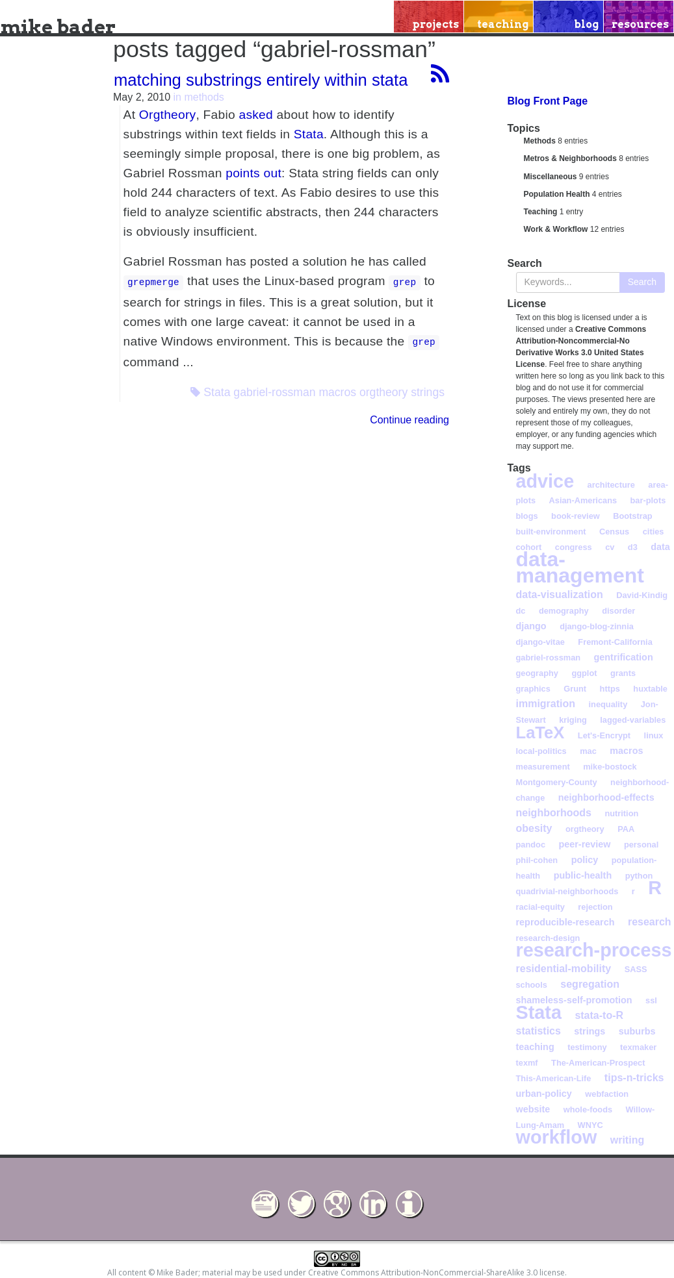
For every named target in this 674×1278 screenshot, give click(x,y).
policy (585, 860)
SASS (636, 969)
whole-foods (588, 1109)
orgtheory (383, 392)
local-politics (541, 751)
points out (253, 173)
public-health (583, 875)
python (639, 876)
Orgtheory (167, 114)
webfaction (607, 1094)
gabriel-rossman (274, 392)
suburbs (637, 1031)
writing (627, 1140)
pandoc (531, 844)
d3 (633, 547)
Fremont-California (615, 642)
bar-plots (648, 500)
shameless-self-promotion (574, 1000)
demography (564, 611)
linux (654, 735)
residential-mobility (564, 968)
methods (204, 97)
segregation (589, 984)
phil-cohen (537, 860)
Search (642, 282)
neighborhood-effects (606, 797)
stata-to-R (599, 1015)
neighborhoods (553, 812)
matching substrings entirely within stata (261, 80)
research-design (548, 938)
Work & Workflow (556, 229)
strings (428, 392)
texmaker (638, 1047)
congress (573, 547)
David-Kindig (642, 595)
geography (537, 673)
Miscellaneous (550, 176)
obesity (534, 828)
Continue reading (409, 419)
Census (614, 531)
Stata (309, 134)
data (660, 547)
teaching (535, 1047)
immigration (546, 703)
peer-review (584, 844)
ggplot (584, 673)
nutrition (621, 813)
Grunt (575, 689)
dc (521, 611)
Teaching (541, 211)
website (533, 1109)
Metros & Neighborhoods (570, 158)
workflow (556, 1137)
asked (255, 114)
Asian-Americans (583, 500)
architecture (611, 485)
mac (588, 751)
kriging (573, 720)
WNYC (590, 1125)
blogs (527, 516)
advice (545, 481)
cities (653, 531)
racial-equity (540, 907)
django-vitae (540, 642)
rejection (595, 907)
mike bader (58, 26)
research (649, 921)
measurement (543, 766)
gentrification (623, 657)
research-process (594, 950)
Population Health (557, 194)
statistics (538, 1030)
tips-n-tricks (634, 1077)
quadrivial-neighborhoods (567, 891)
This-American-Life (553, 1078)
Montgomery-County (556, 782)
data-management (580, 567)
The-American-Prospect (598, 1063)
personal (641, 844)
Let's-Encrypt (604, 735)
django (531, 626)
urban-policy (544, 1093)
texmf (527, 1063)
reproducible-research (565, 922)
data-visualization (559, 594)
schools (531, 985)
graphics (533, 689)
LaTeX (540, 732)
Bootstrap (632, 516)
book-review (575, 516)
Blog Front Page (548, 100)
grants (623, 673)
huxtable (650, 689)
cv (609, 547)
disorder (618, 611)
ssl (651, 1000)
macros (337, 392)
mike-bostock (610, 766)
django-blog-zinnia (597, 626)
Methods (540, 140)
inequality (608, 704)
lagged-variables (633, 720)
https (610, 689)
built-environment (551, 531)
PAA (625, 829)
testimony (586, 1047)
